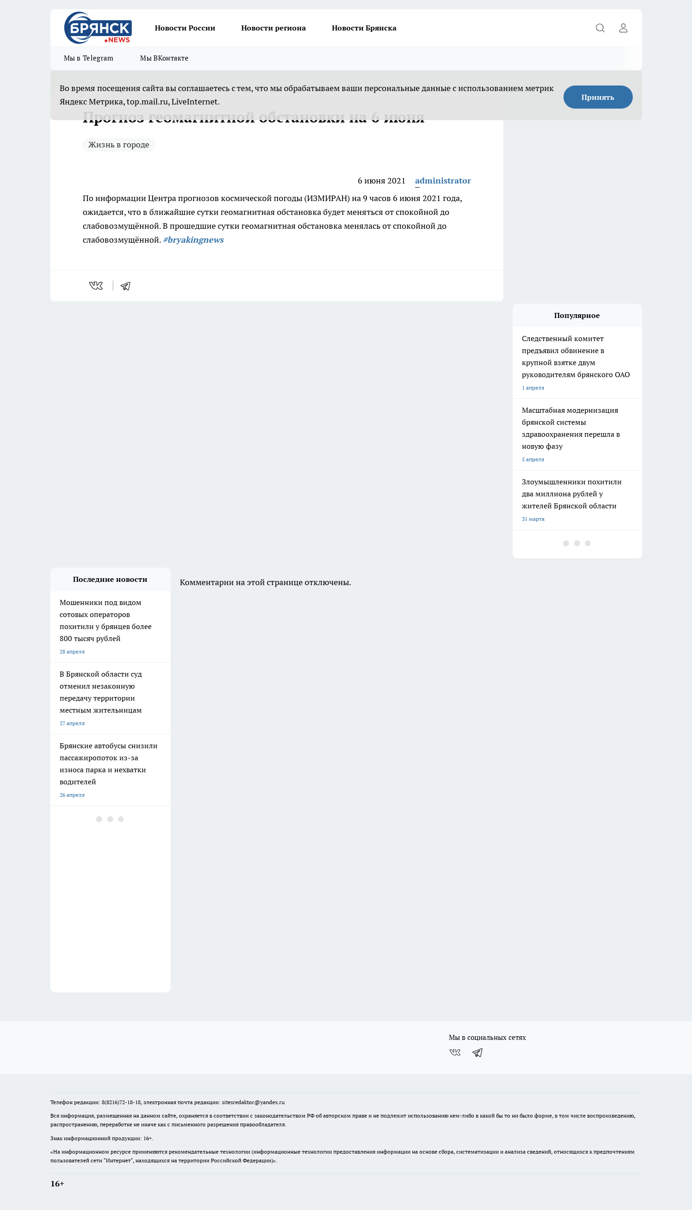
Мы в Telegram (89, 58)
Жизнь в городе (118, 144)
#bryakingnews (193, 239)
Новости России (185, 27)
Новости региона (273, 27)
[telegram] (128, 285)
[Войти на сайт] (623, 27)
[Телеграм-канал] (478, 1052)
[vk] (97, 285)
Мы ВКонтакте (164, 58)
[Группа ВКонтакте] (454, 1052)
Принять (598, 97)
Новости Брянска (364, 27)
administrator (443, 180)
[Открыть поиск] (600, 27)
